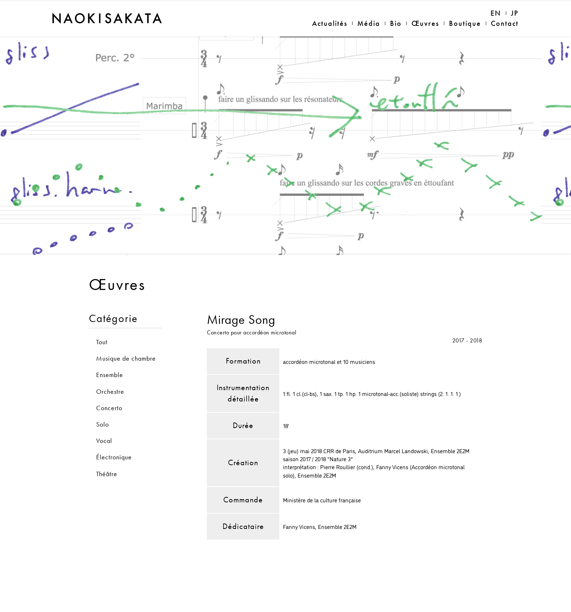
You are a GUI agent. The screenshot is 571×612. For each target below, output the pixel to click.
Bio (396, 23)
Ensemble (109, 356)
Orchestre (110, 372)
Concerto (109, 388)
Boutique (465, 23)
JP (515, 13)
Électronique (114, 438)
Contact (505, 23)
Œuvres (425, 23)
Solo (102, 405)
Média (368, 23)
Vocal (104, 421)
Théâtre (106, 454)
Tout (101, 323)
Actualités (329, 23)
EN (496, 13)
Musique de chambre (126, 339)
